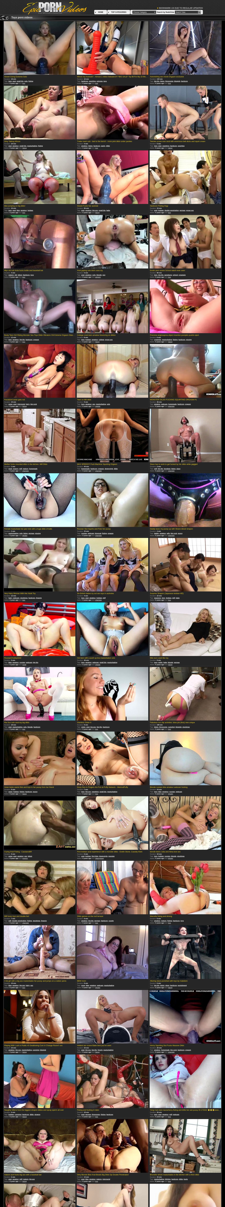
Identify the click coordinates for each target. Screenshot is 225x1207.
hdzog (24, 148)
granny (15, 469)
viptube (97, 406)
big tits (156, 81)
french (100, 1050)
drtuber (24, 535)
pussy (180, 533)
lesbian (30, 210)
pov (103, 275)
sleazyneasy (99, 858)
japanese (157, 598)
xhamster (171, 406)
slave (178, 469)
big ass (95, 210)
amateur (15, 146)
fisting (30, 81)
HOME (100, 12)
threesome (169, 81)
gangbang (168, 275)
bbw (18, 210)
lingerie (39, 598)
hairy (28, 404)
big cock (33, 404)
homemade (172, 404)
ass (93, 404)
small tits (20, 81)
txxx (23, 83)
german (182, 210)
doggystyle (109, 469)
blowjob (177, 81)
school (175, 275)
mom (10, 469)
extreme (100, 81)
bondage (167, 469)
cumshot (171, 727)
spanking (165, 146)
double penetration (171, 210)
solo (26, 81)
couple (111, 921)
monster (111, 856)
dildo (108, 146)
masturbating (32, 146)
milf (20, 469)
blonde (99, 275)
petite (160, 662)
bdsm (162, 81)
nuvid (24, 664)
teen (10, 81)
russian (84, 533)
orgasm (36, 339)
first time (95, 856)
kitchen (168, 1179)
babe (108, 210)
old (16, 275)
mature (11, 275)
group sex (190, 210)
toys (105, 81)
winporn (98, 277)
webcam (164, 404)
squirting (92, 81)
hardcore (84, 81)
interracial (21, 404)
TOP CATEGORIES (118, 12)
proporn (25, 858)
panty (103, 146)
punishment (182, 985)
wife (168, 533)
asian (10, 404)
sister (83, 727)
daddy (156, 533)
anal (14, 81)
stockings (24, 598)
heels (186, 1179)
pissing (189, 339)
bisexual (98, 533)
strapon (37, 1114)
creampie (182, 275)
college (101, 339)
